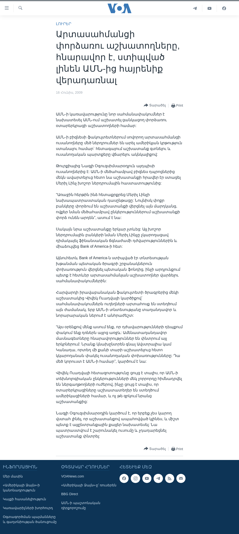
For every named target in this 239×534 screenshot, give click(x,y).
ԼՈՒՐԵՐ (63, 24)
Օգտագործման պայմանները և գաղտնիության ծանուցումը (30, 519)
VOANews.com (72, 476)
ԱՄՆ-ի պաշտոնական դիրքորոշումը (80, 505)
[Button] (155, 105)
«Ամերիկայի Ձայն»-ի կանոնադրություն (21, 487)
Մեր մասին (13, 476)
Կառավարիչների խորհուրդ (28, 508)
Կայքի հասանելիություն (24, 499)
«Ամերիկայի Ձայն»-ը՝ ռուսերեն (88, 485)
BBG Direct (69, 494)
